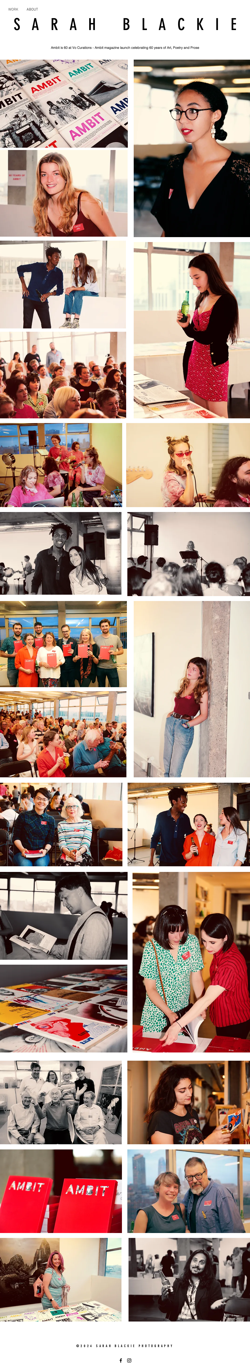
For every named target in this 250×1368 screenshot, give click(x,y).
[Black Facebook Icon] (121, 1360)
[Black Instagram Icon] (129, 1360)
